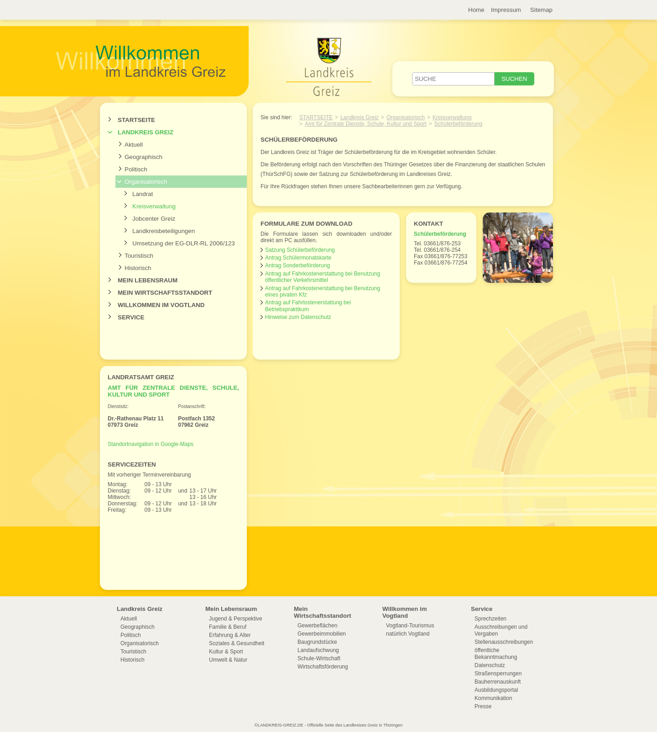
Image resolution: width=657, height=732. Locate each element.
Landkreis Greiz (145, 132)
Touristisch (139, 255)
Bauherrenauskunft (497, 682)
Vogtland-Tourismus (410, 625)
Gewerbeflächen (317, 625)
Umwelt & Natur (228, 660)
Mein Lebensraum (147, 280)
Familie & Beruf (227, 627)
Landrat (142, 194)
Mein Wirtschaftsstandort (165, 292)
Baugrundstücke (317, 642)
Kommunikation (493, 698)
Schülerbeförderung (458, 124)
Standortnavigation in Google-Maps (150, 444)
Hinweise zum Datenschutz (298, 317)
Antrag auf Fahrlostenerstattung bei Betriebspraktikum (308, 305)
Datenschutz (489, 665)
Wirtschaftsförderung (322, 666)
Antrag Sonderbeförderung (297, 265)
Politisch (136, 169)
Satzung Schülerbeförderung (300, 250)
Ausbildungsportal (496, 690)
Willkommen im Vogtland (161, 305)
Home (476, 9)
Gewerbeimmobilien (321, 634)
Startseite (136, 120)
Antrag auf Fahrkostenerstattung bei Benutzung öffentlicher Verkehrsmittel (322, 277)
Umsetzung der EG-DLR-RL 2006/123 (183, 243)
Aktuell (134, 144)
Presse (482, 706)
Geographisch (143, 157)
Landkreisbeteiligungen (163, 231)
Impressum (506, 9)
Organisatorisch (146, 181)
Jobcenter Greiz (153, 218)
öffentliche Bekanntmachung (495, 653)
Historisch (138, 268)
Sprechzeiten (490, 618)
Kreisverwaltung (154, 206)
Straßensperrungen (497, 673)
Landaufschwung (318, 650)
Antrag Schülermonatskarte (298, 258)
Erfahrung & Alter (229, 635)
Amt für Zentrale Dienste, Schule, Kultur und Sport (366, 124)
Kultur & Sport (226, 651)
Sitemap (541, 9)
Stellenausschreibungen (503, 642)
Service (131, 317)
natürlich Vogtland (407, 634)
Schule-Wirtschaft (318, 658)
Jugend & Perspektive (235, 618)
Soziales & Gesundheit (236, 643)
